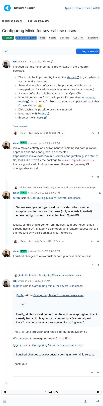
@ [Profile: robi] (17, 197)
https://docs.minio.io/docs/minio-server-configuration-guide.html (55, 156)
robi (15, 61)
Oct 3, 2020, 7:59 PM (49, 143)
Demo (77, 8)
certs (42, 117)
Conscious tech (20, 126)
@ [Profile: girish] (17, 286)
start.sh (73, 77)
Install (96, 8)
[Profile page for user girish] (6, 145)
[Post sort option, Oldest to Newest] (7, 51)
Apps (67, 8)
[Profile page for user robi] (6, 64)
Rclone (43, 113)
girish (16, 143)
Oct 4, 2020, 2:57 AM (39, 280)
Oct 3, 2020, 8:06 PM (49, 192)
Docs (86, 8)
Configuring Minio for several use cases (55, 197)
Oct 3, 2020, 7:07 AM (39, 61)
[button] (4, 401)
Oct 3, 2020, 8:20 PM (49, 251)
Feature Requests (26, 37)
